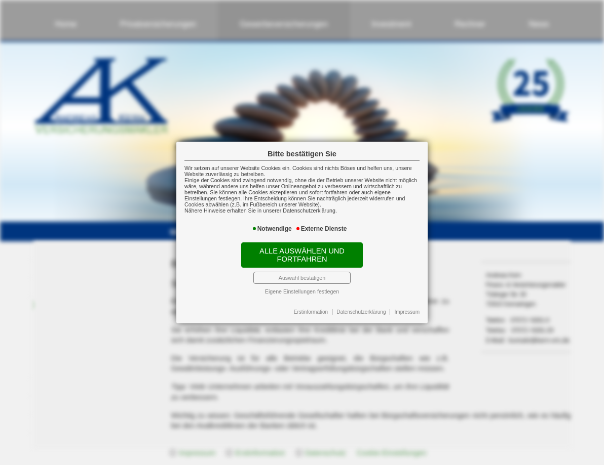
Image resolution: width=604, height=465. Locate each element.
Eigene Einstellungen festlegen (302, 291)
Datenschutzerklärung (361, 312)
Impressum (407, 312)
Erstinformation (311, 312)
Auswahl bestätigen (302, 278)
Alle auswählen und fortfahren (302, 255)
